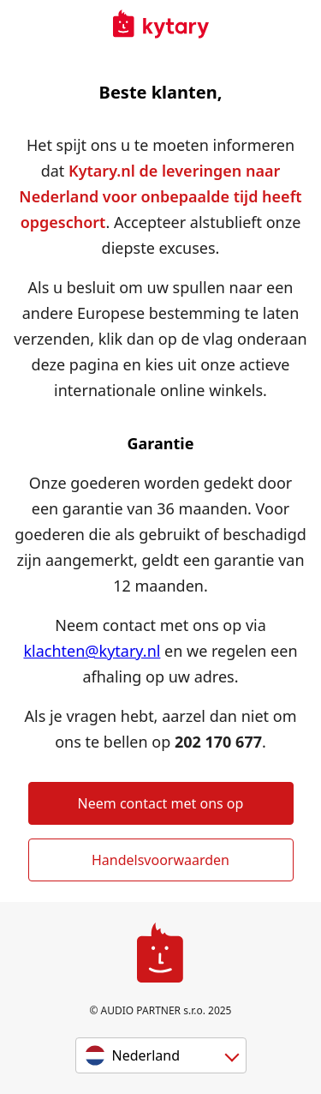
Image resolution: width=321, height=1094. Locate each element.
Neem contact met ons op (161, 803)
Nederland (146, 1055)
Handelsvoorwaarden (160, 860)
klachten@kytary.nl (91, 650)
